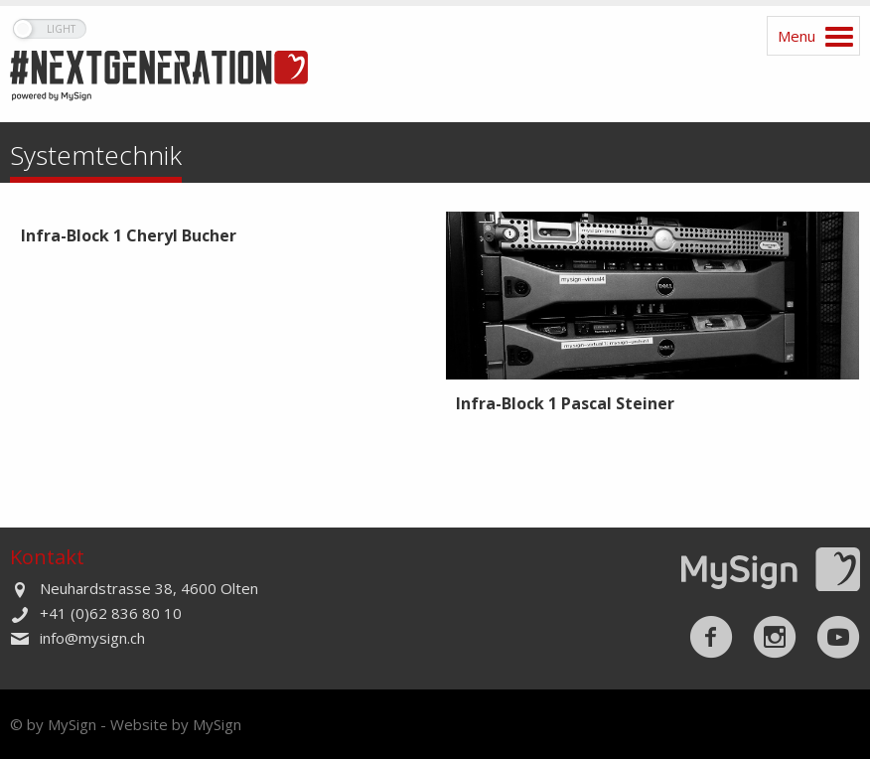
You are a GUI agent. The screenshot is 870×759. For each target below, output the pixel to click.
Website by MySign (175, 724)
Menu (796, 36)
